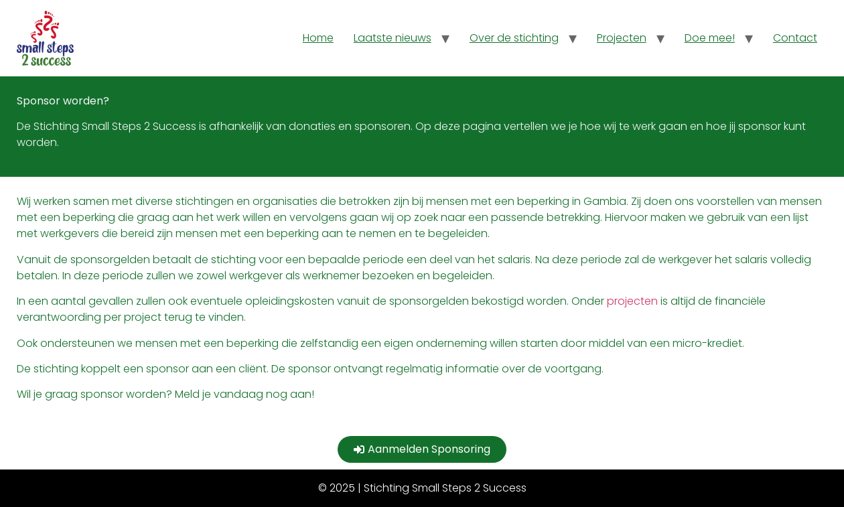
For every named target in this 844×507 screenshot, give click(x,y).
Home (318, 38)
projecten (632, 301)
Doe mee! (710, 38)
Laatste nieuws (392, 38)
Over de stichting (514, 38)
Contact (795, 38)
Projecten (621, 38)
